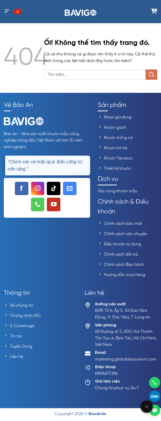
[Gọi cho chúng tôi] (38, 204)
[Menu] (7, 11)
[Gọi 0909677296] (154, 382)
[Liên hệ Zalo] (154, 396)
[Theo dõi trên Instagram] (38, 188)
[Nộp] (151, 74)
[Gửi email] (154, 410)
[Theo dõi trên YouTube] (53, 204)
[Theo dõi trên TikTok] (53, 188)
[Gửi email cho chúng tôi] (70, 188)
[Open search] (147, 406)
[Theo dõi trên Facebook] (21, 188)
